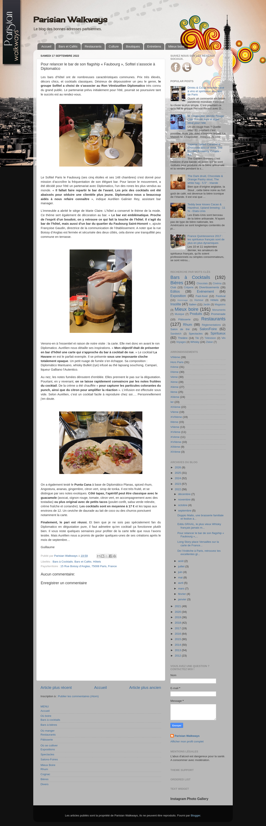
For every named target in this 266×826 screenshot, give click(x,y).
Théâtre (183, 338)
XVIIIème (176, 417)
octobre (183, 505)
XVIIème (175, 442)
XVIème (175, 432)
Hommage (182, 300)
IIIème (174, 422)
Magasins (220, 304)
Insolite (175, 304)
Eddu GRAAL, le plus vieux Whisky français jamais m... (199, 526)
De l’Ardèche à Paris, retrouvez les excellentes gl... (199, 552)
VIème (174, 412)
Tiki (197, 338)
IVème (174, 367)
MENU (45, 706)
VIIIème (175, 357)
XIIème (174, 397)
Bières (44, 779)
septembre (185, 510)
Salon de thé (180, 329)
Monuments (218, 309)
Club (173, 287)
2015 (178, 639)
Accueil (46, 46)
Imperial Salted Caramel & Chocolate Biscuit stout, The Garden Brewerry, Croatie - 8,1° (204, 149)
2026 (178, 467)
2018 (178, 622)
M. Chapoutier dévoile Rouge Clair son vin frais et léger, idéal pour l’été (205, 119)
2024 (178, 478)
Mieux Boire (48, 765)
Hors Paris (176, 362)
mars (181, 588)
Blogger (195, 815)
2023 (178, 483)
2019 (178, 617)
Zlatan (209, 342)
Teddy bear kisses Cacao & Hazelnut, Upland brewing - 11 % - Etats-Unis (206, 208)
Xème (174, 382)
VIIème (174, 427)
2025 (178, 472)
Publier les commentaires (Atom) (78, 696)
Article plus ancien (145, 687)
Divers (44, 784)
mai (180, 577)
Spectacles (47, 754)
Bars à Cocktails (63, 561)
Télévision (210, 338)
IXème (174, 372)
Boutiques (133, 46)
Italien (193, 304)
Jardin (206, 304)
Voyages (181, 342)
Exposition (178, 296)
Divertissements (209, 287)
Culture (114, 46)
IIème (173, 392)
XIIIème (175, 446)
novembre (184, 499)
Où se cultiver (49, 745)
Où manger (48, 730)
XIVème (175, 451)
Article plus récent (56, 687)
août (181, 561)
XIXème (175, 407)
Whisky (195, 341)
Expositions (48, 749)
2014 (178, 644)
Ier (172, 402)
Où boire (46, 715)
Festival (220, 296)
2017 (178, 628)
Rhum (44, 769)
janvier (182, 599)
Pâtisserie (47, 739)
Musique (179, 314)
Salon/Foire (208, 329)
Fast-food (201, 296)
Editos (175, 291)
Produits (196, 314)
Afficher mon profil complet (187, 741)
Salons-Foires (49, 759)
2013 (178, 650)
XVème (175, 437)
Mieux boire (176, 46)
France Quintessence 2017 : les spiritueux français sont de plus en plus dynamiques (205, 239)
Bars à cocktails (50, 719)
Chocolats (202, 283)
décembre (184, 494)
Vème (174, 377)
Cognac (45, 774)
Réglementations (211, 324)
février (182, 593)
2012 (178, 655)
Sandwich (175, 333)
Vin (223, 338)
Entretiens (154, 46)
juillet (181, 566)
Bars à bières (49, 724)
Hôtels (97, 561)
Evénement (205, 291)
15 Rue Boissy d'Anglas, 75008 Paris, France (88, 566)
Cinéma (217, 283)
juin (180, 572)
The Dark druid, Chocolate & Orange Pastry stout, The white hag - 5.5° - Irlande (205, 179)
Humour (198, 300)
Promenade (218, 314)
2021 (178, 606)
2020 (178, 611)
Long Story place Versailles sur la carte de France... (198, 543)
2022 (178, 489)
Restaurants (93, 46)
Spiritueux (218, 333)
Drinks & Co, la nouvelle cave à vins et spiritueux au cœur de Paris (205, 91)
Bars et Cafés (68, 46)
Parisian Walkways (70, 19)
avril (181, 582)
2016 (178, 633)
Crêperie (189, 287)
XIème (174, 387)
